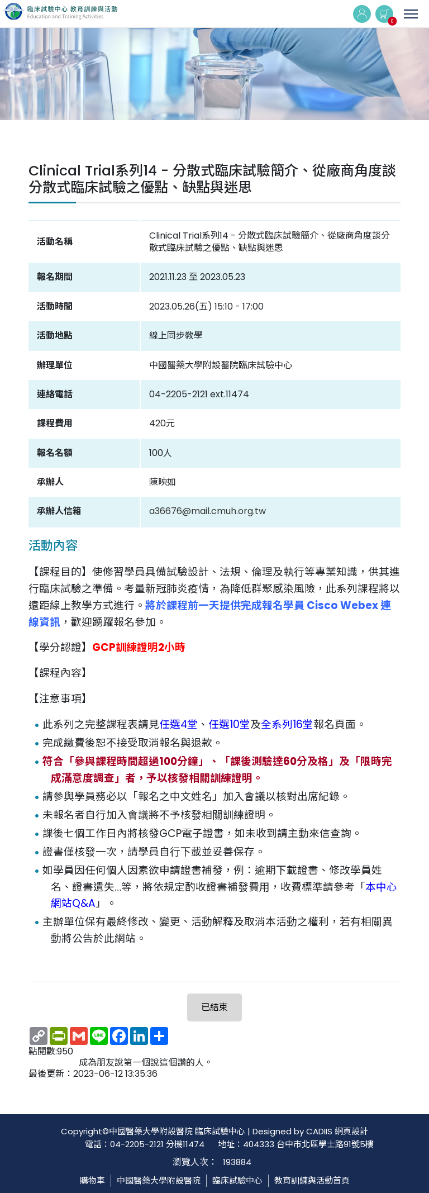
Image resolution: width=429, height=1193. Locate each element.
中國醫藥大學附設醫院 (159, 1180)
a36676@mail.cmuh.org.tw (207, 511)
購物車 (92, 1180)
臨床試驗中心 (237, 1180)
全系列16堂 (287, 724)
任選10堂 (229, 724)
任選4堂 (178, 724)
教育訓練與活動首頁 (312, 1180)
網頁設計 (351, 1131)
